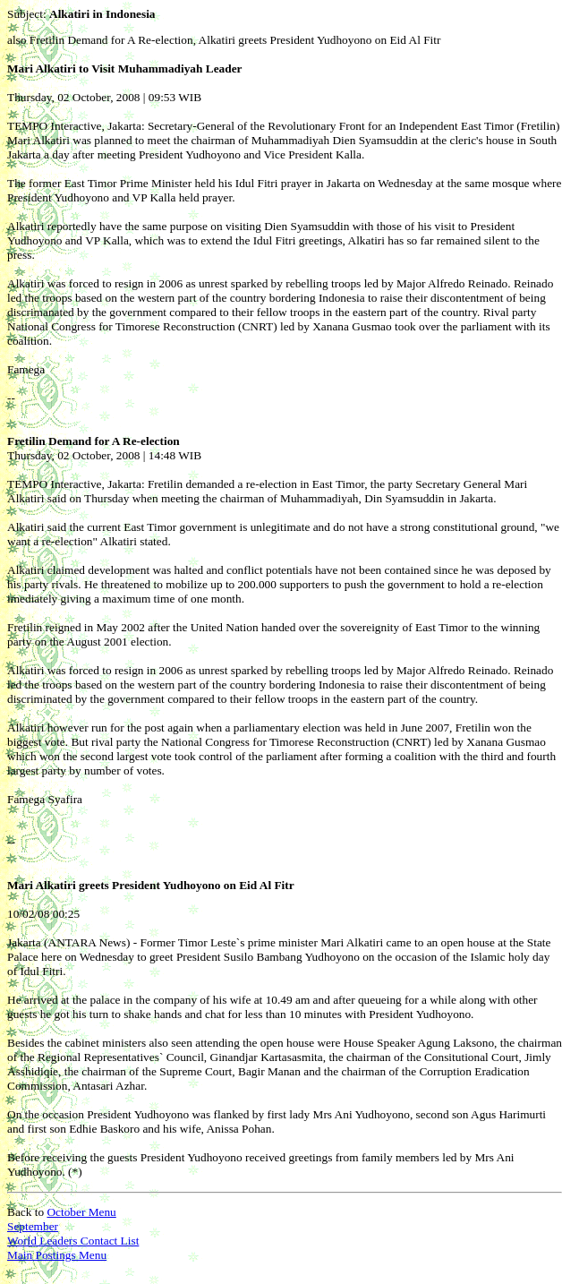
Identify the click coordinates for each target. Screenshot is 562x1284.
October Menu (81, 1212)
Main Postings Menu (56, 1255)
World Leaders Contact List (73, 1240)
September (32, 1226)
